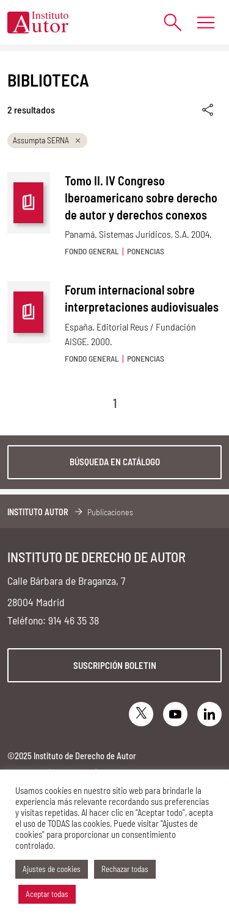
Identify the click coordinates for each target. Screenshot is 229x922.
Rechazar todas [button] (124, 869)
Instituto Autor (37, 512)
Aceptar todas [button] (47, 894)
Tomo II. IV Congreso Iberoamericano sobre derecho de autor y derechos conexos (141, 197)
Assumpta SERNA (47, 140)
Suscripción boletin (114, 665)
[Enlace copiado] (208, 110)
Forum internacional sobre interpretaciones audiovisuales (142, 298)
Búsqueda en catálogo (115, 461)
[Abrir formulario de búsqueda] (166, 22)
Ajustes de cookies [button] (52, 869)
